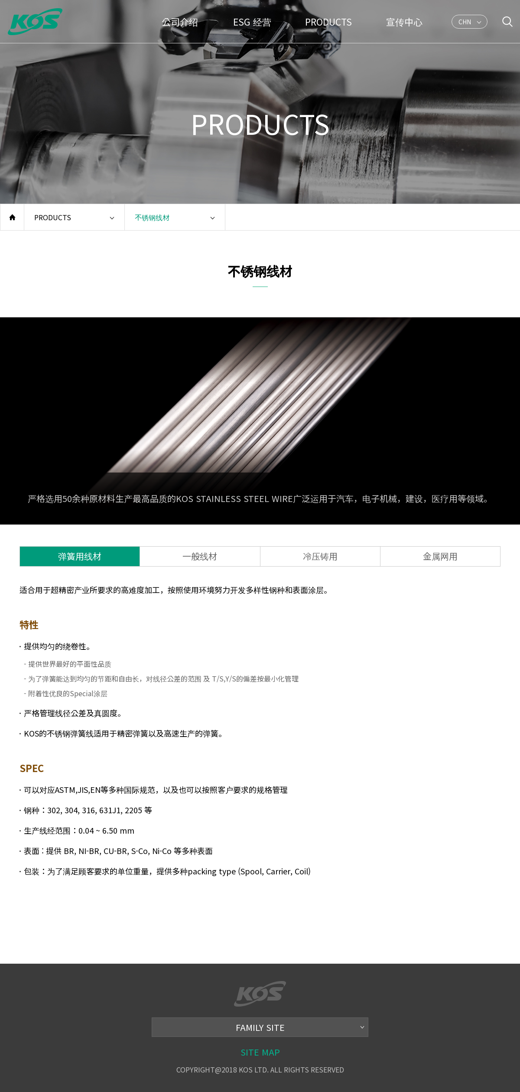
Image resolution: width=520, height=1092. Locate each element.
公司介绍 (180, 21)
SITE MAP (260, 1052)
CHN (464, 23)
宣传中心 (404, 21)
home (12, 217)
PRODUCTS (328, 21)
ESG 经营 (252, 21)
